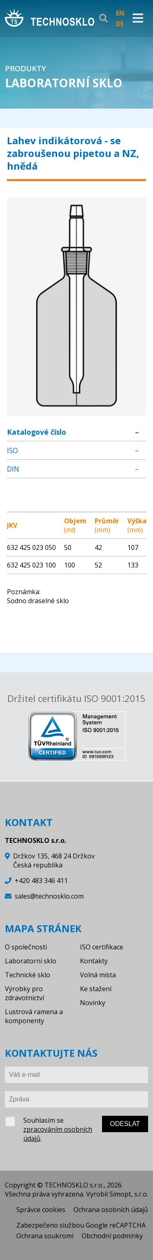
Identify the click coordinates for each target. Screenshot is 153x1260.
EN (120, 13)
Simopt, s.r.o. (128, 1194)
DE (120, 23)
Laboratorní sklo (30, 960)
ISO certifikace (101, 946)
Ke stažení (95, 988)
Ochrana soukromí (44, 1235)
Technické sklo (27, 974)
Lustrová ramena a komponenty (34, 1016)
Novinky (92, 1002)
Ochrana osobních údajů (110, 1209)
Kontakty (94, 960)
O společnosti (26, 946)
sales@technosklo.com (49, 896)
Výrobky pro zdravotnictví (24, 993)
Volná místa (98, 974)
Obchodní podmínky (112, 1235)
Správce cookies (40, 1209)
